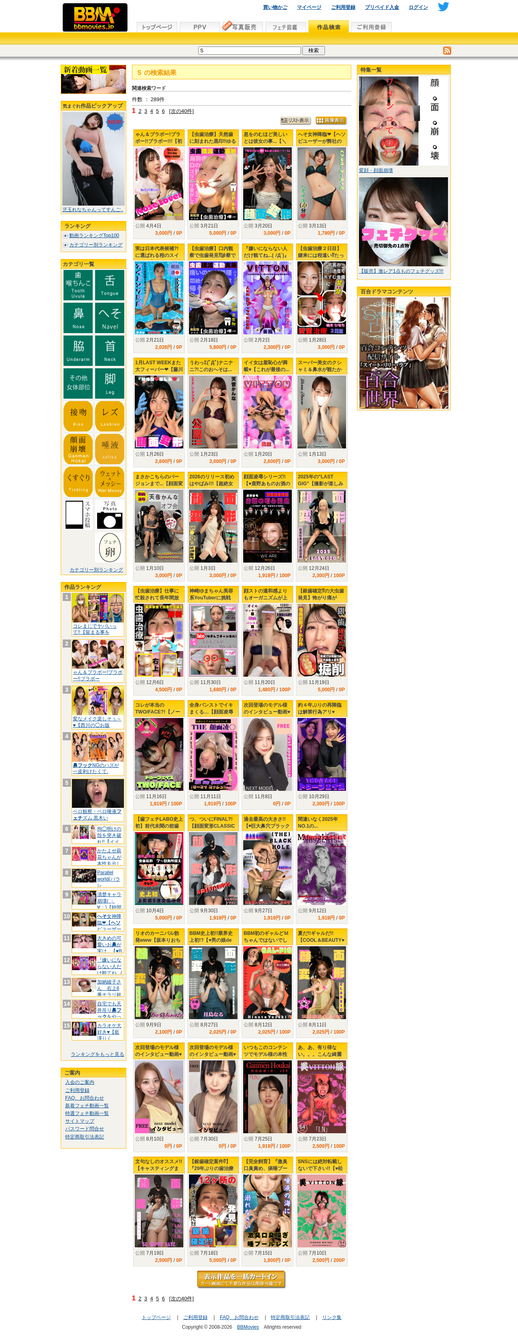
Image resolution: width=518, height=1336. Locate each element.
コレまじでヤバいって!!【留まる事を (95, 629)
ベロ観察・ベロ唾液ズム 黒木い (97, 815)
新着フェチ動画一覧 (87, 1106)
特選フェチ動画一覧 (87, 1113)
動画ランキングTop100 (94, 235)
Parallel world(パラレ (108, 879)
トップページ (156, 1317)
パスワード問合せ (84, 1129)
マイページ (309, 7)
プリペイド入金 (382, 7)
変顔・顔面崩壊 (376, 170)
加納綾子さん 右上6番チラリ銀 (109, 991)
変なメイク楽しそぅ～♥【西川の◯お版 (97, 722)
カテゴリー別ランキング (96, 245)
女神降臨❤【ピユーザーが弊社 (109, 925)
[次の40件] (181, 111)
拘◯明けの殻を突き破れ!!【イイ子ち (109, 838)
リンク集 (332, 1317)
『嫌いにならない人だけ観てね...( (109, 966)
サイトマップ (79, 1121)
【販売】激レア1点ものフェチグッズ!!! (401, 271)
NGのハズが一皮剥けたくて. (96, 769)
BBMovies (248, 1327)
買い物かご (275, 7)
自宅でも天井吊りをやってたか (109, 1013)
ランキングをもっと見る (97, 1054)
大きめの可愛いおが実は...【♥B (109, 944)
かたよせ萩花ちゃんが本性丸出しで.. (109, 860)
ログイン (418, 7)
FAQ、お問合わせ (84, 1098)
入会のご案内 (79, 1082)
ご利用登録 (343, 7)
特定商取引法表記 (84, 1137)
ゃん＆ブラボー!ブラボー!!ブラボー (98, 675)
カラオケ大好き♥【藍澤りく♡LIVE (109, 1035)
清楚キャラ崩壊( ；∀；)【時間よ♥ (109, 904)
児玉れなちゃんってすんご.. (92, 209)
